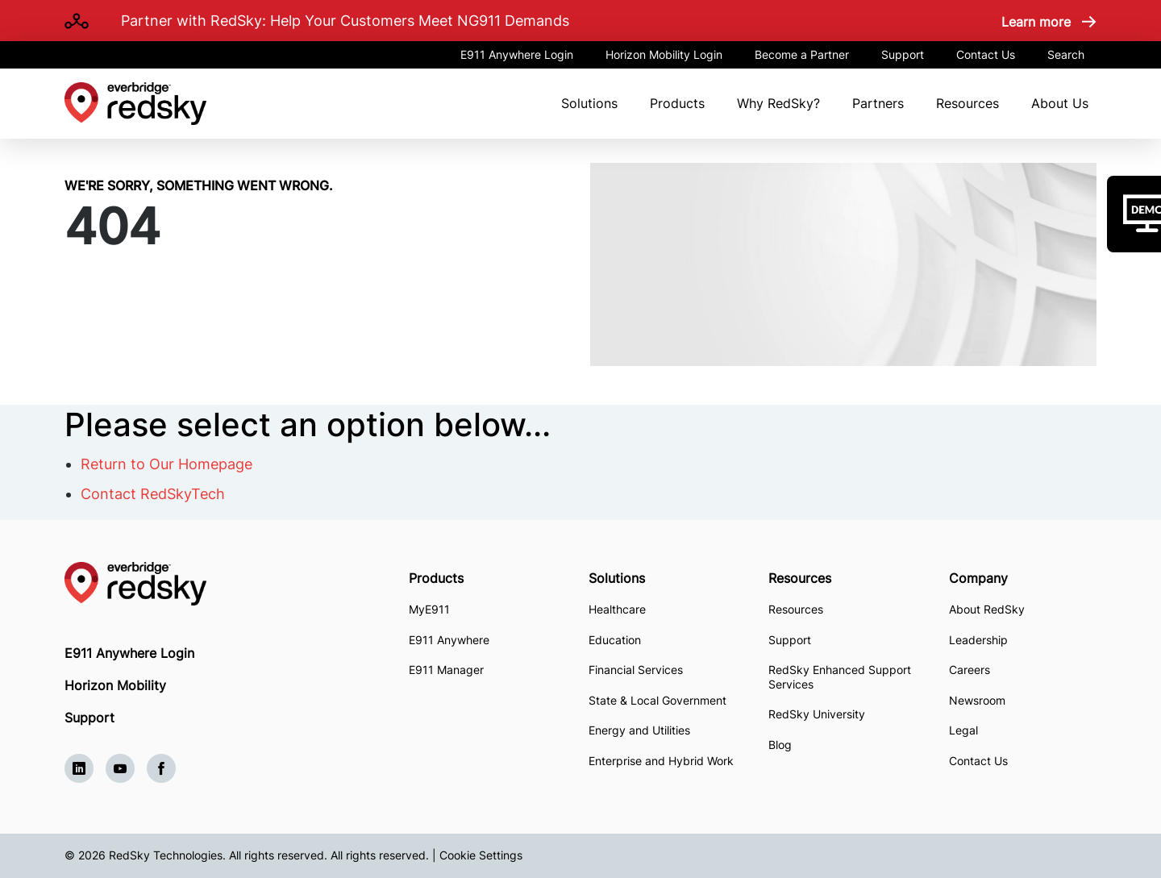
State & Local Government (657, 700)
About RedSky (987, 609)
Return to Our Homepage (166, 464)
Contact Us (985, 54)
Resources (967, 103)
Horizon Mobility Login (663, 54)
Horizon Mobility (115, 685)
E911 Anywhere (449, 640)
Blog (780, 744)
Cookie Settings (480, 855)
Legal (963, 730)
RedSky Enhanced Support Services (839, 677)
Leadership (978, 640)
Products (677, 103)
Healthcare (617, 609)
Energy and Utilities (639, 730)
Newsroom (977, 700)
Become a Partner (802, 54)
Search (1065, 54)
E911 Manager (446, 669)
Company (978, 578)
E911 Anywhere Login (516, 54)
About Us (1059, 103)
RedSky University (816, 714)
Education (615, 640)
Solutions (589, 103)
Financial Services (636, 669)
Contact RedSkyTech (153, 493)
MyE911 (429, 609)
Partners (878, 103)
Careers (969, 669)
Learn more (1036, 22)
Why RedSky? (778, 103)
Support (902, 54)
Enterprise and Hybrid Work (661, 761)
